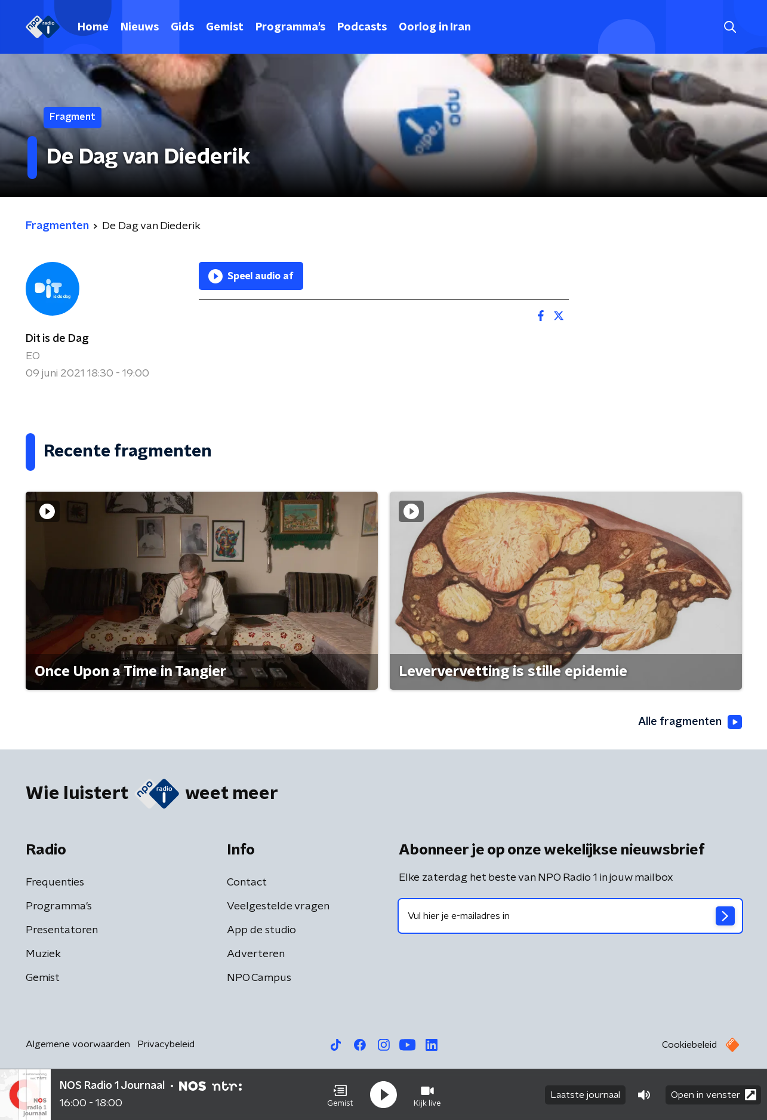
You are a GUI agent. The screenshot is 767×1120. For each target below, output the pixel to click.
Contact (247, 882)
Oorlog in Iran (435, 27)
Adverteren (256, 954)
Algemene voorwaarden (78, 1044)
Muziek (43, 954)
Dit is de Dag (57, 339)
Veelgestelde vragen (278, 906)
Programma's (290, 27)
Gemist (225, 27)
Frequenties (55, 882)
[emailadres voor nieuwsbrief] (570, 916)
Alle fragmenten (690, 722)
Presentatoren (62, 930)
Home (93, 27)
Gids (182, 27)
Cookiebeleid (689, 1045)
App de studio (261, 930)
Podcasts (362, 27)
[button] (340, 1095)
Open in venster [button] (713, 1094)
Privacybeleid (166, 1044)
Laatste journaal (585, 1095)
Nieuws (140, 27)
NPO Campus (259, 978)
